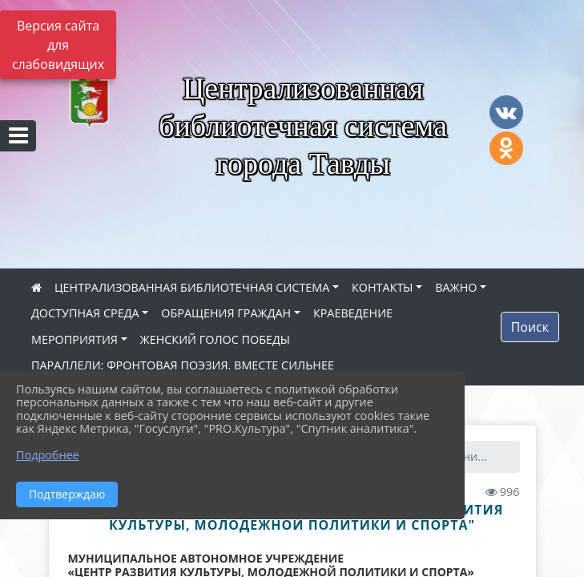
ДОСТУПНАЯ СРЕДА (85, 313)
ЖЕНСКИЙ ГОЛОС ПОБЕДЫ (215, 339)
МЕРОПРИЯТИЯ (74, 339)
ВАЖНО (456, 287)
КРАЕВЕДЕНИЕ (353, 313)
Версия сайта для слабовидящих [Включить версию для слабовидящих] (58, 45)
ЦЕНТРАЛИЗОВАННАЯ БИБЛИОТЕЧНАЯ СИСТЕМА (191, 287)
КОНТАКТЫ (382, 287)
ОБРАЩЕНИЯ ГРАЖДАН (226, 313)
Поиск (530, 327)
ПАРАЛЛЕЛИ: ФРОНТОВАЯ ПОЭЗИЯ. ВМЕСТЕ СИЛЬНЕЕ (182, 365)
